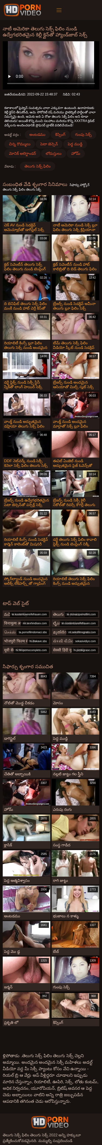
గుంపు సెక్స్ (83, 134)
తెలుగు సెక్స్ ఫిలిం (37, 166)
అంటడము (37, 134)
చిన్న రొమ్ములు (19, 144)
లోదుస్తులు (53, 153)
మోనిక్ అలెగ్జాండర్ (22, 153)
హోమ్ (75, 153)
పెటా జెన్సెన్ (49, 144)
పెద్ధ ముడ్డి (75, 144)
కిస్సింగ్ (60, 134)
